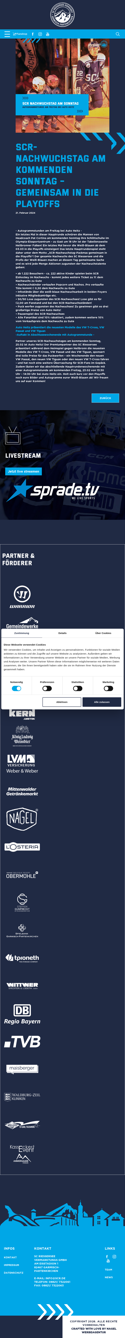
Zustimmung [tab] (21, 633)
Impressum (11, 1265)
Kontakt (10, 1257)
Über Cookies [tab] (103, 633)
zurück (105, 398)
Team (108, 1269)
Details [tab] (62, 633)
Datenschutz (13, 1272)
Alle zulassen (102, 702)
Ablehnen (61, 702)
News (109, 1277)
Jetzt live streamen (23, 471)
